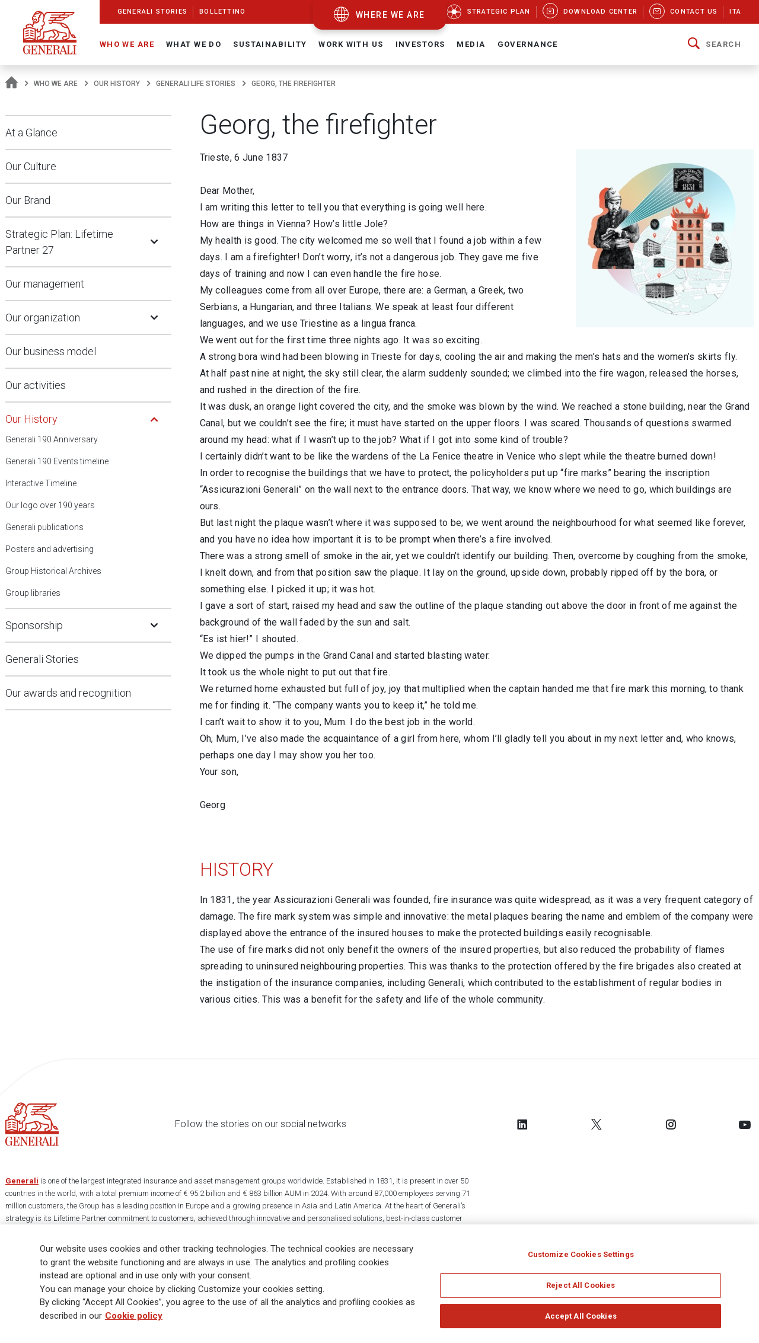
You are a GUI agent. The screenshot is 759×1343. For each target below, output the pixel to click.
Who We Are (56, 83)
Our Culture (30, 166)
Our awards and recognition (68, 693)
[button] (714, 44)
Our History (117, 83)
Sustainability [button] (270, 44)
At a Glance (31, 132)
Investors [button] (420, 44)
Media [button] (471, 44)
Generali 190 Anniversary (51, 439)
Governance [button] (528, 44)
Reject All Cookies (580, 1289)
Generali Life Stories (195, 83)
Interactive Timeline (40, 483)
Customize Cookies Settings (581, 1258)
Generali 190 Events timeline (57, 461)
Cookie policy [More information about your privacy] (133, 1320)
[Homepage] (11, 83)
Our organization (42, 317)
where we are (390, 15)
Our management (44, 283)
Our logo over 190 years (50, 505)
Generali (22, 1180)
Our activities (35, 385)
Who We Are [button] (127, 44)
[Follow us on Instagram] (671, 1124)
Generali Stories (42, 659)
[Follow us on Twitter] (596, 1124)
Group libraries (32, 593)
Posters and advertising (49, 549)
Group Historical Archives (53, 571)
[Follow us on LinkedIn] (522, 1124)
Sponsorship (34, 625)
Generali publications (44, 527)
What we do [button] (193, 44)
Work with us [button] (350, 44)
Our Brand (27, 200)
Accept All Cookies (581, 1319)
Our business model (50, 351)
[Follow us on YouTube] (745, 1124)
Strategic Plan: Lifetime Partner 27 (59, 242)
